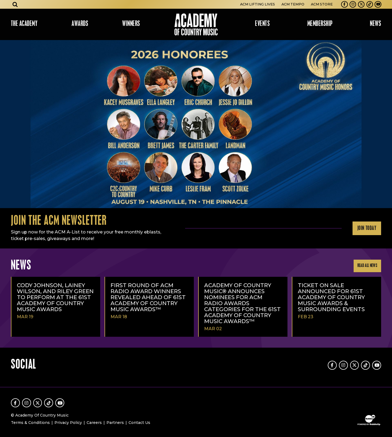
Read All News (367, 266)
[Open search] (15, 4)
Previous (6, 124)
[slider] (196, 124)
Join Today (366, 228)
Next (385, 124)
